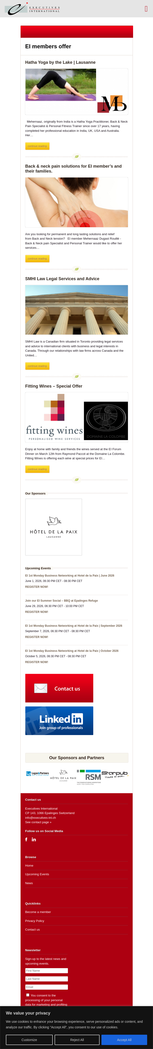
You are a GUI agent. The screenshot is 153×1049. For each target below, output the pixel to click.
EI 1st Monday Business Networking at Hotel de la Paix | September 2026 (73, 625)
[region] (76, 1027)
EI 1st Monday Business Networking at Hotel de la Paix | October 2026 (72, 651)
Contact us (32, 929)
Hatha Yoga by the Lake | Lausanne (60, 62)
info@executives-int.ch (40, 817)
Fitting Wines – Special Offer (53, 386)
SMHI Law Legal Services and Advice (62, 278)
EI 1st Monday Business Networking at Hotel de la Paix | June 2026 (69, 575)
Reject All (77, 1040)
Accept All (124, 1040)
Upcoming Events (37, 874)
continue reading (37, 146)
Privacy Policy (34, 921)
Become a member (38, 912)
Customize (29, 1040)
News (29, 883)
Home (29, 865)
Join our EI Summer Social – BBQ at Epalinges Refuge (61, 600)
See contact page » (38, 822)
